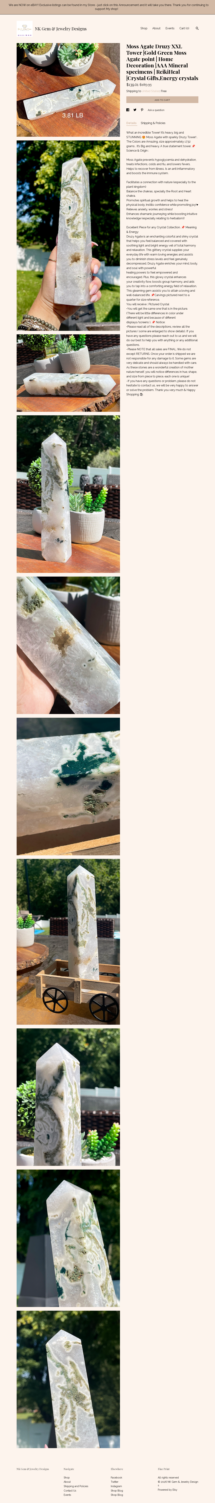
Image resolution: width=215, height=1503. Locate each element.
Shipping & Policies (153, 123)
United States (151, 91)
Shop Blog (117, 1490)
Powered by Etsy (167, 1489)
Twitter (114, 1481)
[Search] (197, 29)
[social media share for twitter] (135, 110)
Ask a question (156, 110)
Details (131, 123)
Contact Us (70, 1490)
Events (169, 28)
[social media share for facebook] (128, 110)
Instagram (116, 1486)
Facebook (116, 1477)
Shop (144, 28)
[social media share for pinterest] (142, 110)
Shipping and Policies (76, 1486)
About (156, 28)
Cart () (184, 28)
